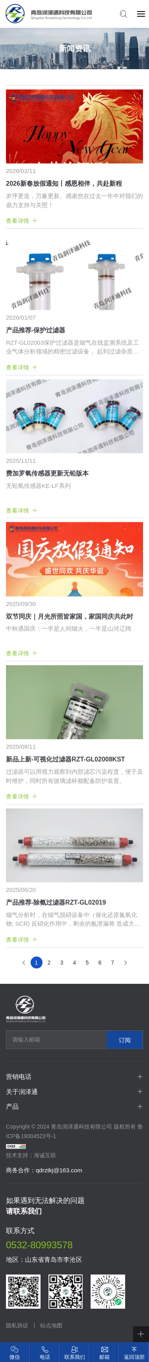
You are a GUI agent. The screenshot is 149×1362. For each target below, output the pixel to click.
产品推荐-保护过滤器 (35, 448)
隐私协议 (17, 1325)
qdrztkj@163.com (59, 1170)
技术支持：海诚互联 (31, 1155)
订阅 (125, 1039)
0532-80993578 (39, 1245)
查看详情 (17, 221)
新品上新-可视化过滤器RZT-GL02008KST (65, 877)
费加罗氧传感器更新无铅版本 (47, 591)
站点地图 (51, 1325)
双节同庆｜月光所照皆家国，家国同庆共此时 (69, 734)
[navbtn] (141, 13)
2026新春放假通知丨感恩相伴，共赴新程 (64, 183)
